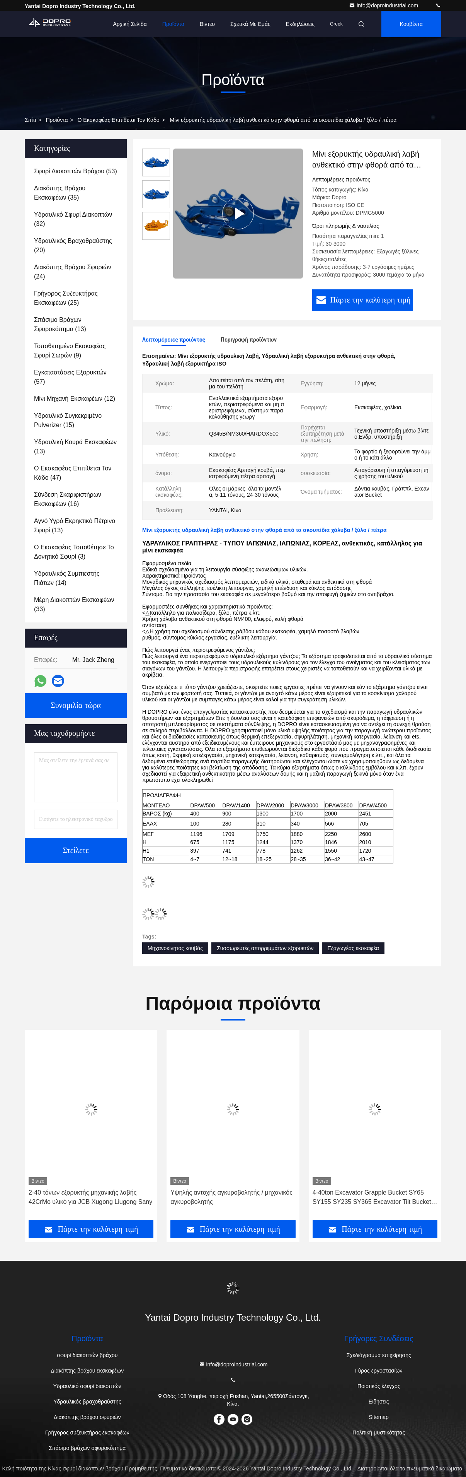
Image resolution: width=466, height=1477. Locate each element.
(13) (60, 324)
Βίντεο (207, 24)
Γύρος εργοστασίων (379, 1371)
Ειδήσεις (379, 1401)
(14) (66, 578)
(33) (74, 604)
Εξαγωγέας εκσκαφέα (353, 948)
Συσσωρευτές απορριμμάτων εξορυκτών (265, 948)
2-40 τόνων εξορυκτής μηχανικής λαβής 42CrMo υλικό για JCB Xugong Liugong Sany (90, 1197)
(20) (73, 245)
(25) (66, 298)
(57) (70, 377)
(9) (69, 351)
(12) (74, 398)
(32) (73, 219)
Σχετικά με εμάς (250, 24)
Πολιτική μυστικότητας (378, 1432)
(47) (72, 473)
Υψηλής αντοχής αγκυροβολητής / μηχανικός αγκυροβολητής (231, 1197)
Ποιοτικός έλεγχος (378, 1386)
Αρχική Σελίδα (129, 24)
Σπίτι (30, 120)
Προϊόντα (173, 24)
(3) (74, 552)
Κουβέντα (411, 24)
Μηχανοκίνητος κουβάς (175, 948)
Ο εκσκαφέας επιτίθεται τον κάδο (119, 120)
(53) (75, 171)
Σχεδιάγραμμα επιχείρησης (379, 1355)
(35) (59, 193)
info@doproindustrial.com (384, 5)
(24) (72, 272)
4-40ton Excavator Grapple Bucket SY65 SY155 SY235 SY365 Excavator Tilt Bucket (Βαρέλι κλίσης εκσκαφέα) (372, 1198)
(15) (68, 420)
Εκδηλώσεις (300, 24)
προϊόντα (57, 120)
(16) (67, 499)
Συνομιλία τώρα (76, 705)
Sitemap (379, 1417)
